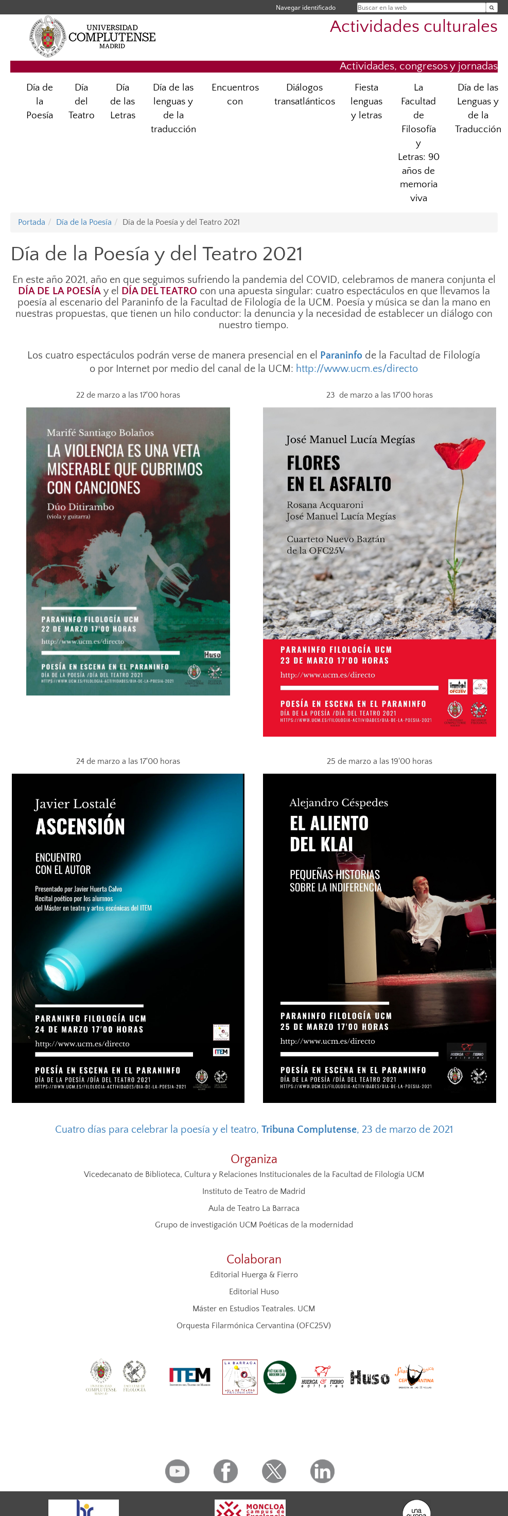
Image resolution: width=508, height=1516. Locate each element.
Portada (31, 222)
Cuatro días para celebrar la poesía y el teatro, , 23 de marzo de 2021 (254, 1129)
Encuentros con (235, 94)
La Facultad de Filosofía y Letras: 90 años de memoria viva (419, 143)
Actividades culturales (414, 27)
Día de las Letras (122, 101)
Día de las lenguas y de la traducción (173, 108)
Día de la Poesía (39, 101)
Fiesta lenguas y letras (366, 101)
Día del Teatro (81, 101)
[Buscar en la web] (492, 7)
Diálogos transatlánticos (304, 94)
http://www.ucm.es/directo (357, 368)
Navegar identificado (306, 7)
